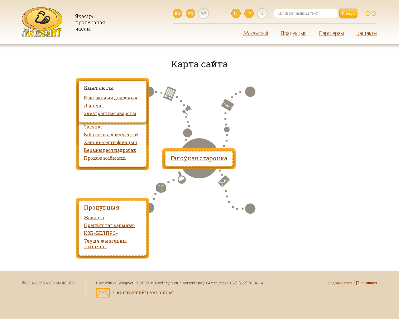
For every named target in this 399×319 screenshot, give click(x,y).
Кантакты (366, 33)
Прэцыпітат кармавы (109, 225)
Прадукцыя (293, 33)
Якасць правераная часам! (89, 22)
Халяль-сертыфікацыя (110, 142)
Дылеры (94, 106)
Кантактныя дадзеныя (110, 98)
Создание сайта (340, 283)
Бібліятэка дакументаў (111, 135)
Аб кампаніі (255, 33)
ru (177, 13)
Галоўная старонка (236, 13)
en (190, 13)
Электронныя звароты (110, 113)
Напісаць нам (249, 13)
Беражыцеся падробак (110, 150)
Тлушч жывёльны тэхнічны (105, 243)
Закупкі (93, 127)
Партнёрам (331, 33)
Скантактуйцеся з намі (144, 292)
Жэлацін (94, 217)
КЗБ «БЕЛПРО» (101, 233)
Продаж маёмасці (105, 158)
